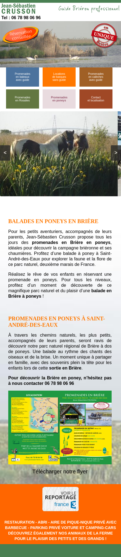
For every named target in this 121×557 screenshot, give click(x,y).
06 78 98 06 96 (59, 383)
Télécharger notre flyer (59, 471)
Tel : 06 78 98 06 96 (21, 17)
